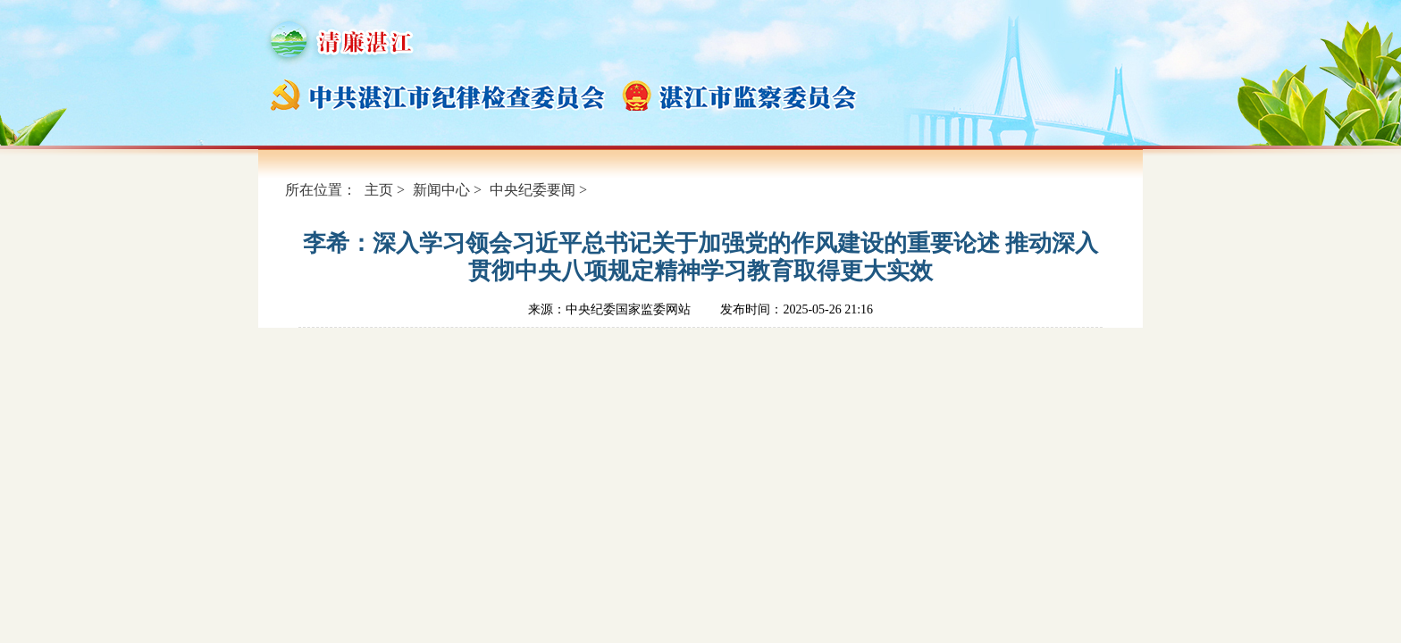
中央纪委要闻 (532, 189)
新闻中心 (441, 189)
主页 (379, 189)
